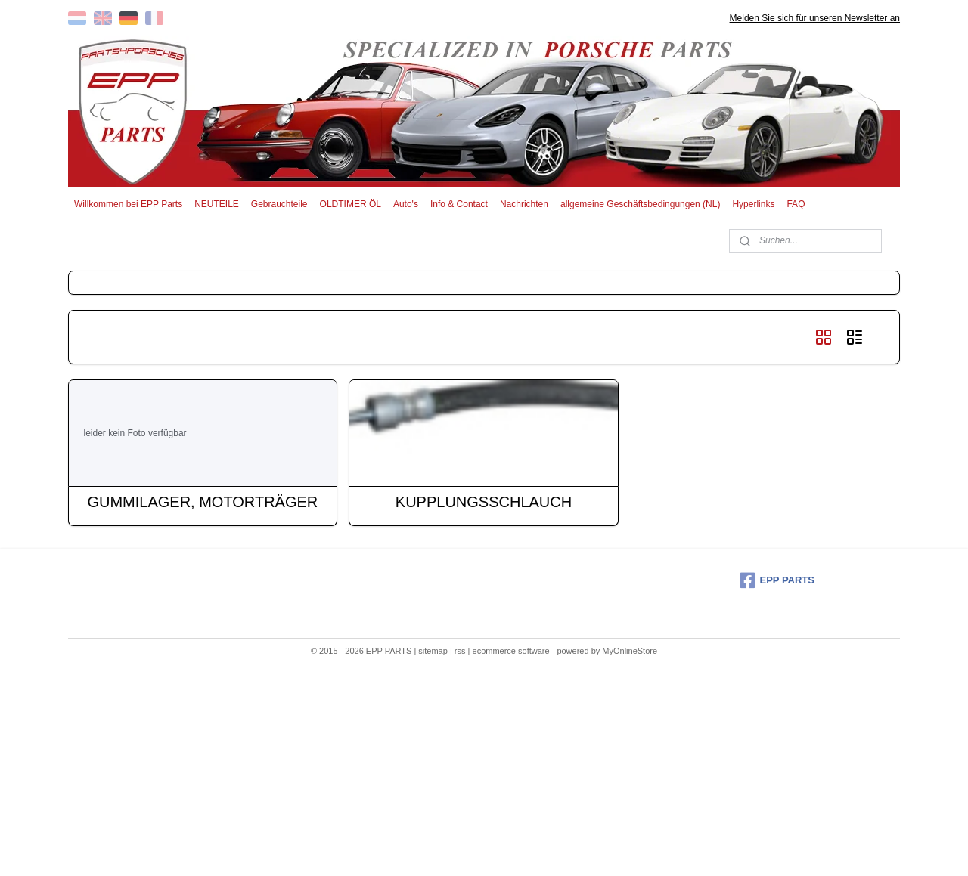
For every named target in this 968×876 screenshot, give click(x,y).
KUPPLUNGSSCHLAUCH (484, 502)
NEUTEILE (216, 204)
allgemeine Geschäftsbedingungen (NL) (640, 204)
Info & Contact (459, 204)
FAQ (795, 204)
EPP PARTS (777, 580)
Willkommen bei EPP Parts (128, 204)
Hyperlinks (753, 204)
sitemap (433, 650)
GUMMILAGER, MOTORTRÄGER (203, 502)
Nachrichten (524, 204)
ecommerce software (511, 650)
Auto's (405, 204)
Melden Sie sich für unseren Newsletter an (815, 18)
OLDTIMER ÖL (350, 204)
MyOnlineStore (629, 650)
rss (460, 650)
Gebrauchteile (279, 204)
